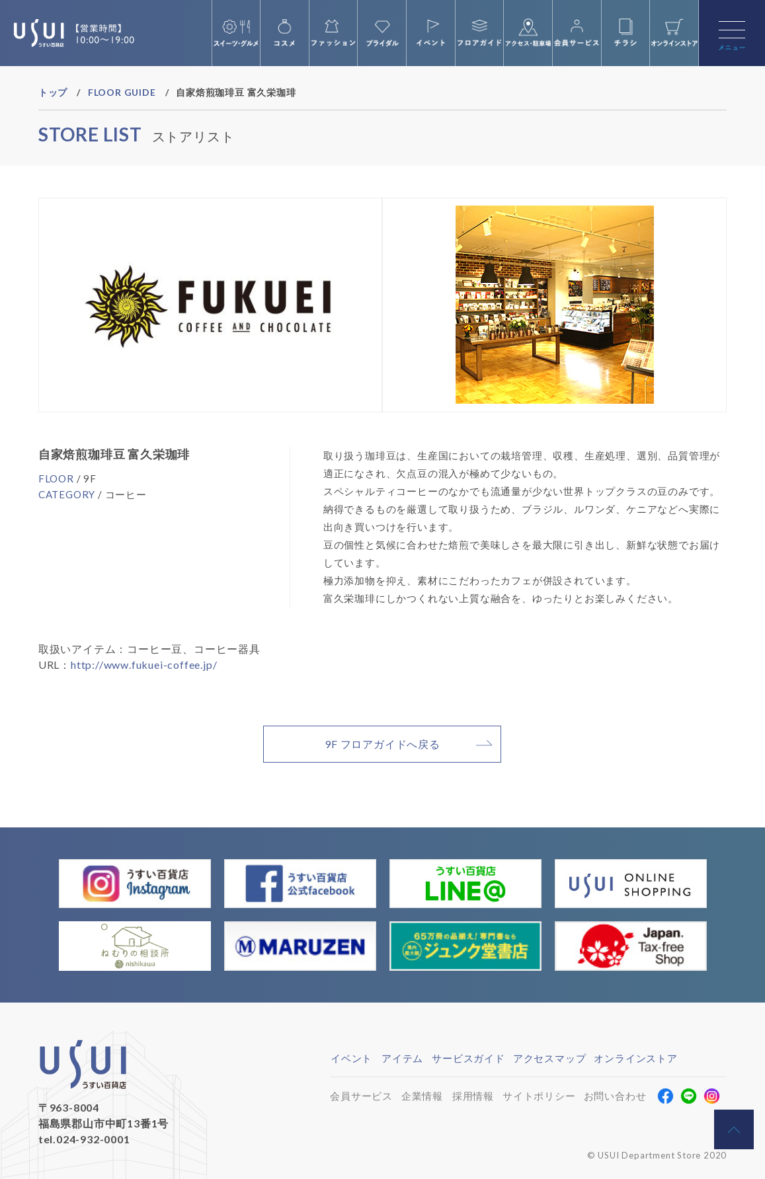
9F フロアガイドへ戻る (382, 744)
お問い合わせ (615, 1096)
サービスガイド (468, 1058)
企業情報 (422, 1096)
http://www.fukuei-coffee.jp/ (144, 664)
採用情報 (473, 1096)
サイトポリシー (539, 1096)
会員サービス (361, 1096)
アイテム (402, 1058)
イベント (351, 1058)
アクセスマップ (549, 1058)
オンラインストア (635, 1058)
